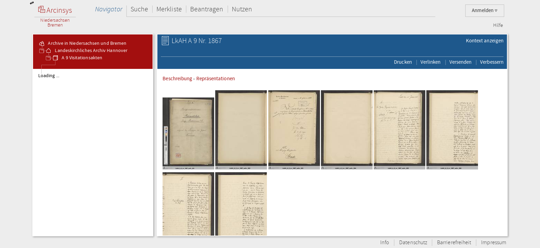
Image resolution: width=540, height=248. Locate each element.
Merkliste (169, 9)
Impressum (493, 242)
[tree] (93, 152)
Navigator (108, 9)
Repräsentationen (215, 78)
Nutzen (242, 9)
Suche (139, 9)
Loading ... (48, 76)
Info (384, 242)
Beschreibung (177, 78)
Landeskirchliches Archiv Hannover (86, 51)
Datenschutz (413, 242)
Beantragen (207, 9)
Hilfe (498, 25)
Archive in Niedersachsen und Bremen (82, 43)
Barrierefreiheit (454, 242)
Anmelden (485, 10)
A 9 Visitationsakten (77, 58)
